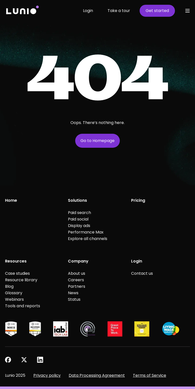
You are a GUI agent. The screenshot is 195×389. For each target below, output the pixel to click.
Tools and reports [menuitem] (22, 306)
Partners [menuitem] (76, 286)
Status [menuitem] (74, 299)
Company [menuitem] (78, 261)
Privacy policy (47, 375)
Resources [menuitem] (16, 261)
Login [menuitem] (136, 261)
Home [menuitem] (11, 200)
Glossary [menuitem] (13, 293)
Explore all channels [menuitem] (87, 239)
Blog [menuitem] (9, 286)
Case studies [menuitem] (17, 273)
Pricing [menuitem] (138, 200)
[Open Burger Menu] (187, 10)
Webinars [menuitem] (14, 299)
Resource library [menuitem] (21, 280)
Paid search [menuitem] (79, 213)
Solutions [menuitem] (77, 200)
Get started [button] (157, 11)
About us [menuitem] (76, 273)
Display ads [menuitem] (79, 225)
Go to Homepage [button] (97, 141)
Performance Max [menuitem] (86, 232)
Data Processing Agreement (97, 375)
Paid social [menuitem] (78, 219)
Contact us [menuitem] (142, 273)
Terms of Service (149, 375)
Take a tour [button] (119, 11)
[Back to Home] (22, 11)
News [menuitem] (73, 293)
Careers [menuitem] (76, 280)
